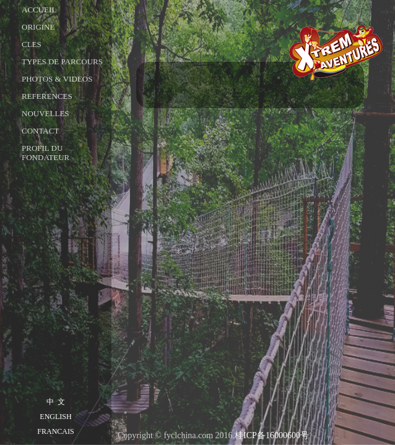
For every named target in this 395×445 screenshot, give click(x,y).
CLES (31, 44)
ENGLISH (55, 416)
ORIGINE (38, 27)
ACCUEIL (39, 9)
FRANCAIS (55, 431)
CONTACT (40, 130)
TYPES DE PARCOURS (62, 61)
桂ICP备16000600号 (272, 435)
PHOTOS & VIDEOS (57, 78)
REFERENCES (47, 96)
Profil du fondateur (45, 152)
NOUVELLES (45, 113)
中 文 (55, 401)
